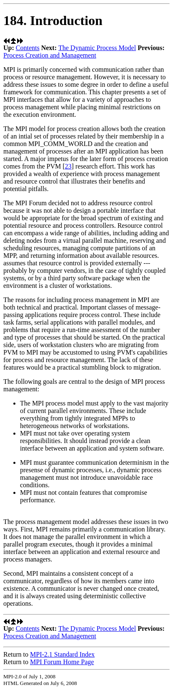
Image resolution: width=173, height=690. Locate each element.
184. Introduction (53, 20)
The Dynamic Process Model (97, 47)
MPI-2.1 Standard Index (62, 654)
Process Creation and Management (49, 55)
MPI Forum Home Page (62, 661)
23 (68, 166)
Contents (28, 47)
